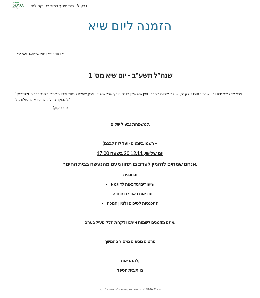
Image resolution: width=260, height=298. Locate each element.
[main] (130, 25)
